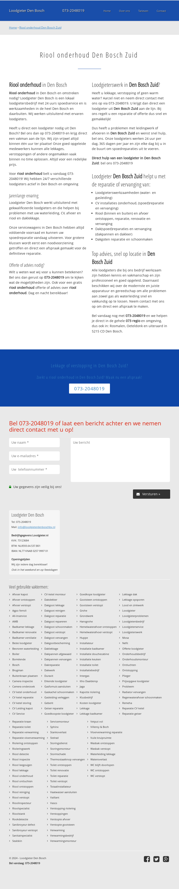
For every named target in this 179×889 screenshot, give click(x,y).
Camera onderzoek (23, 686)
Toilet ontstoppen (61, 765)
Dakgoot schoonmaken (58, 626)
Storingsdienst (58, 743)
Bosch (16, 665)
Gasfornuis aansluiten (57, 686)
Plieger (126, 675)
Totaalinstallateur (60, 786)
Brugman (17, 670)
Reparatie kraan (21, 721)
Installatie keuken (90, 659)
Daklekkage (51, 648)
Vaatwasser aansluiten (63, 792)
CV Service (18, 713)
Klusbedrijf (86, 697)
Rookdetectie (20, 819)
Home (13, 27)
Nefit (125, 643)
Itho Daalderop (89, 681)
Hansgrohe (86, 621)
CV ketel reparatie (22, 697)
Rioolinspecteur (21, 803)
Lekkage (85, 708)
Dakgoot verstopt (54, 632)
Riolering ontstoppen (25, 743)
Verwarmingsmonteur (63, 841)
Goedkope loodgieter (92, 594)
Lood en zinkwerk (133, 605)
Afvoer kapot (20, 594)
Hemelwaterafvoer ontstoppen (98, 626)
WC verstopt (97, 776)
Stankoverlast (58, 732)
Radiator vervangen (134, 692)
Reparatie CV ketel (133, 708)
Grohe (83, 610)
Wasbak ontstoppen (102, 743)
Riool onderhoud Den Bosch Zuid (40, 27)
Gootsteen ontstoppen (93, 599)
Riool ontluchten (22, 781)
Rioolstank (18, 813)
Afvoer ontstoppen (23, 599)
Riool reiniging (21, 792)
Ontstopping (130, 670)
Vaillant (54, 797)
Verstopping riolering (63, 808)
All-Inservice (19, 616)
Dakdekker (50, 599)
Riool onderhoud (22, 776)
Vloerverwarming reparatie (106, 732)
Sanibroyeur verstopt (25, 830)
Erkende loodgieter (55, 681)
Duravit (48, 675)
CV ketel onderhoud (24, 692)
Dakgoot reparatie (55, 616)
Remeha (127, 703)
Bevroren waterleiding (25, 648)
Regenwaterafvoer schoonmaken (142, 697)
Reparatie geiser (131, 713)
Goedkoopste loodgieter (59, 713)
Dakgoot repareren (55, 621)
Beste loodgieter (22, 643)
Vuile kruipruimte (100, 737)
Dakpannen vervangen (58, 659)
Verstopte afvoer (60, 819)
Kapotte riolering (90, 692)
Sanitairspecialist (22, 835)
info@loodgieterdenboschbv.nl (36, 527)
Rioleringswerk (21, 748)
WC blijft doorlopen (102, 765)
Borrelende (19, 659)
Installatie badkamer (92, 648)
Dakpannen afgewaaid (57, 654)
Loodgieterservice (132, 626)
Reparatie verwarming (25, 732)
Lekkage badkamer (91, 713)
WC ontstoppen (99, 770)
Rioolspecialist (21, 808)
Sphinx (54, 727)
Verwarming (57, 830)
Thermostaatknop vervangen (67, 759)
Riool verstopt (20, 797)
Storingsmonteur (60, 748)
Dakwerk (49, 670)
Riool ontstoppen (22, 786)
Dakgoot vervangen (56, 637)
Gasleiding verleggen (56, 697)
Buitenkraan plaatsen (25, 675)
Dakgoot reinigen (54, 610)
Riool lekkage (20, 770)
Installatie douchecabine (94, 654)
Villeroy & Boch (99, 727)
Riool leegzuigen (22, 765)
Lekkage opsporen (133, 599)
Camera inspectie (22, 681)
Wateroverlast (98, 759)
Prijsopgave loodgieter (135, 681)
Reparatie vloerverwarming (28, 737)
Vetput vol (96, 721)
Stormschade (58, 754)
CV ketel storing (21, 703)
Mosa (125, 637)
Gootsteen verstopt (91, 605)
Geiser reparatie (53, 708)
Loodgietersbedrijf (133, 621)
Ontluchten (129, 665)
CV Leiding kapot (22, 708)
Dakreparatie (52, 665)
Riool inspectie (21, 759)
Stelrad (54, 737)
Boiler (15, 654)
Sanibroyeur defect (23, 824)
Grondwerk (86, 616)
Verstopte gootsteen (62, 824)
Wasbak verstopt (100, 748)
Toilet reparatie (59, 776)
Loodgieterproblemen (135, 616)
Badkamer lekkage (23, 626)
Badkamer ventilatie (24, 637)
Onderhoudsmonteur (135, 659)
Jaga (82, 686)
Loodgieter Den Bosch (26, 10)
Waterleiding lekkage (102, 754)
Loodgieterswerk (132, 632)
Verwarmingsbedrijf (62, 835)
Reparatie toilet (21, 727)
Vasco (53, 803)
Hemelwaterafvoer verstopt (96, 632)
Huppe (84, 637)
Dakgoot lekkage (54, 605)
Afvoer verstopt (21, 605)
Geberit (48, 703)
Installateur (86, 643)
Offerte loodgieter (133, 648)
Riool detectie (20, 754)
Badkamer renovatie (24, 632)
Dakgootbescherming (57, 643)
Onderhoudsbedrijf (134, 654)
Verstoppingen (59, 813)
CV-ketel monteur (55, 594)
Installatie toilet (89, 665)
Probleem (128, 686)
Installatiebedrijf (89, 670)
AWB (15, 621)
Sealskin (17, 841)
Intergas (84, 675)
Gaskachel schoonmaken (59, 692)
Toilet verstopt (58, 781)
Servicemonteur (59, 721)
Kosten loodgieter (90, 703)
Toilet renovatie (59, 770)
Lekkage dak (129, 594)
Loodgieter (128, 610)
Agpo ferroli (19, 610)
